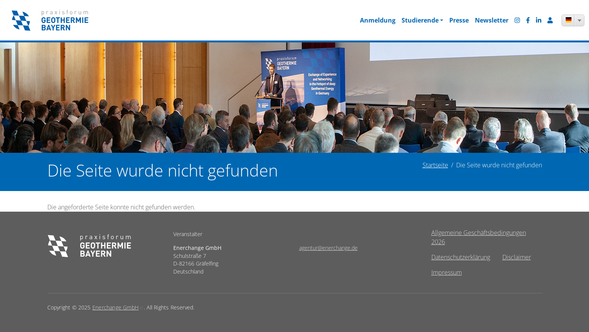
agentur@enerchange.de (328, 247)
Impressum (446, 272)
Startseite (435, 165)
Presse (459, 20)
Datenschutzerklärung (460, 257)
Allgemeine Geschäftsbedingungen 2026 (478, 237)
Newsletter (491, 20)
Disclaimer (516, 257)
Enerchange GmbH (118, 307)
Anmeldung (377, 20)
